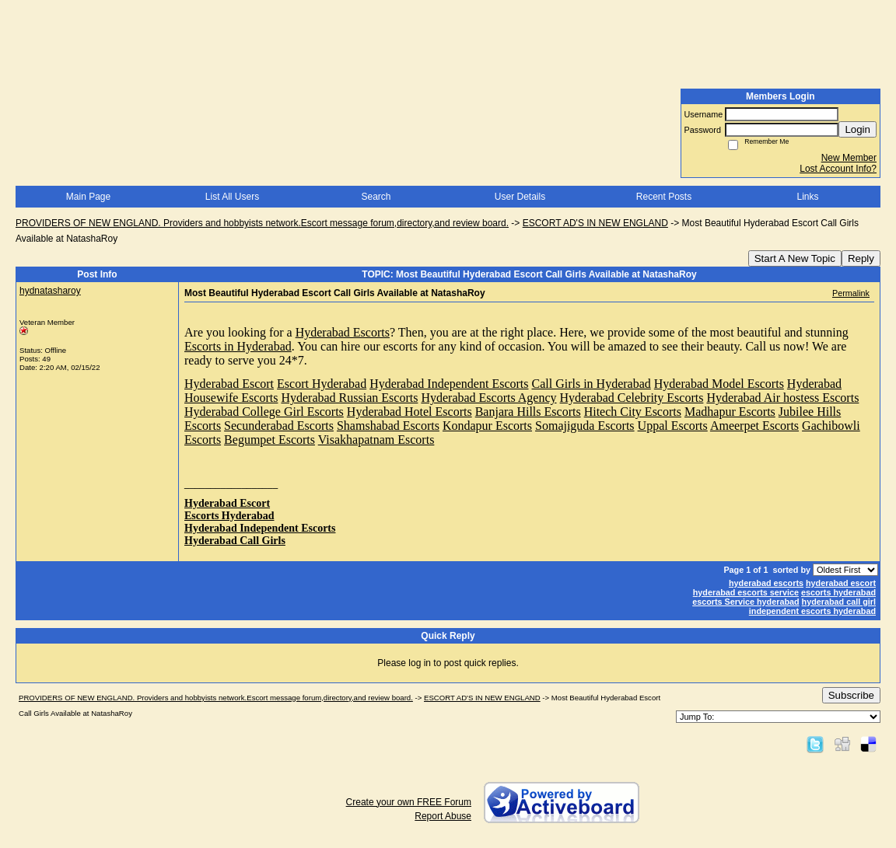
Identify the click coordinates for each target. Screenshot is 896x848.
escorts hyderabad (838, 592)
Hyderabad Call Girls (234, 540)
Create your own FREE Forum (408, 802)
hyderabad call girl (839, 601)
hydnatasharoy (50, 290)
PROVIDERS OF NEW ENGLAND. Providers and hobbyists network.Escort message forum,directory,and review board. (262, 223)
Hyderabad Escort (229, 383)
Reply (861, 258)
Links (807, 196)
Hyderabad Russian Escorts (349, 397)
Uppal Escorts (673, 425)
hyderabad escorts (766, 583)
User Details (520, 196)
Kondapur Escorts (487, 425)
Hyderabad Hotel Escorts (409, 411)
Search (375, 196)
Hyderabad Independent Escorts (448, 383)
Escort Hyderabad (321, 383)
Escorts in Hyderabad (238, 346)
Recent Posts (663, 196)
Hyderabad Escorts (343, 332)
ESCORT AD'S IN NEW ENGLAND (595, 223)
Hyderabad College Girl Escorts (264, 411)
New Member (849, 157)
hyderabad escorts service (746, 592)
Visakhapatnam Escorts (376, 439)
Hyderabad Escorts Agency (488, 397)
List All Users (232, 196)
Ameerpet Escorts (754, 425)
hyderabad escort (841, 583)
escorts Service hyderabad (745, 601)
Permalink (851, 293)
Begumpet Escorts (269, 439)
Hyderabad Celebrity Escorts (632, 397)
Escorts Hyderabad (229, 516)
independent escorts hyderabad (812, 611)
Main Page (88, 196)
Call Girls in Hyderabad (591, 383)
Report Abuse (443, 816)
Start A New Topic (794, 258)
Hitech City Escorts (632, 411)
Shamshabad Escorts (388, 425)
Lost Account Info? (838, 168)
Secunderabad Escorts (279, 425)
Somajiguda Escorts (585, 425)
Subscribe (851, 695)
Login (857, 129)
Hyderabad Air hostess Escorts (782, 397)
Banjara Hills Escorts (528, 411)
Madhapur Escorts (729, 411)
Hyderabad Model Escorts (719, 383)
